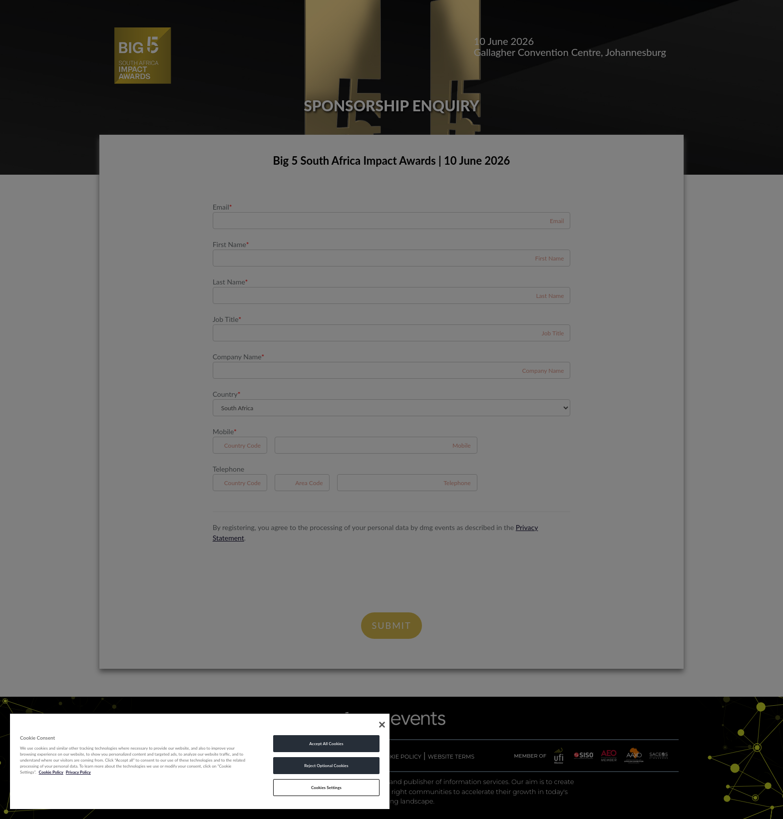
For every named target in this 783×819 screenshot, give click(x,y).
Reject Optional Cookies (326, 765)
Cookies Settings (326, 787)
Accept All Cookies (326, 743)
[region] (200, 761)
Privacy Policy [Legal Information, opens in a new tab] (78, 772)
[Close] (382, 725)
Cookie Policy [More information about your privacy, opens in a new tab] (51, 772)
